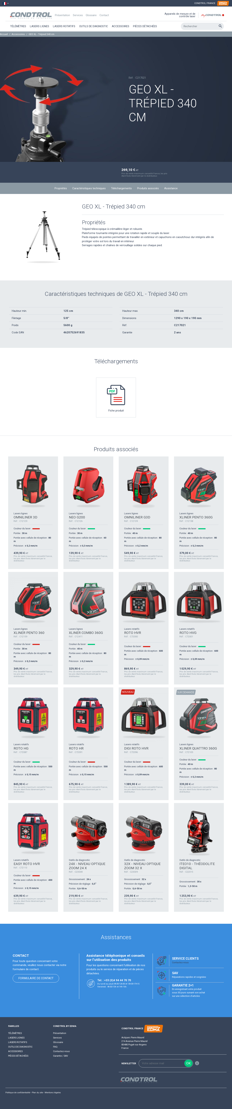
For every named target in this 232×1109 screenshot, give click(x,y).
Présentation (62, 15)
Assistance (171, 188)
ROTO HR (76, 748)
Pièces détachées (18, 1055)
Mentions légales (53, 1092)
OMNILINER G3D (137, 517)
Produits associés (148, 188)
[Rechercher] (202, 26)
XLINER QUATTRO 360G (198, 748)
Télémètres (15, 1033)
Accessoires (15, 1051)
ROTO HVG (187, 633)
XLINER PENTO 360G (196, 517)
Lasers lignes (16, 1037)
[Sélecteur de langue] (6, 3)
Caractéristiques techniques (89, 188)
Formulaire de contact (35, 978)
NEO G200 (77, 517)
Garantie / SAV (60, 1055)
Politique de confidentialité (17, 1092)
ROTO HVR (132, 633)
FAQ (55, 1046)
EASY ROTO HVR (27, 864)
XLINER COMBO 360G (86, 633)
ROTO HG (21, 748)
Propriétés (61, 188)
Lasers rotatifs (17, 1042)
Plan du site (37, 1092)
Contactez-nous (180, 962)
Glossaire (91, 15)
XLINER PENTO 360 (29, 633)
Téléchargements (121, 188)
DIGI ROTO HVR (136, 748)
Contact (104, 15)
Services (78, 15)
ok (188, 1063)
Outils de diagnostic (20, 1046)
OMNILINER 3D (25, 517)
